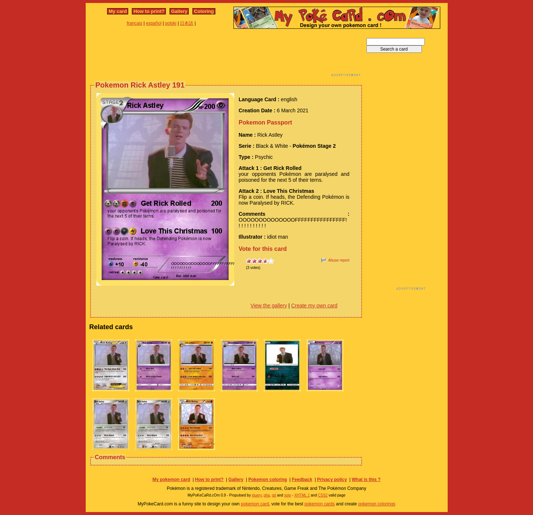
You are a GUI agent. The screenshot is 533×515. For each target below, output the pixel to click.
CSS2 (323, 495)
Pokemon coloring (267, 479)
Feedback (302, 479)
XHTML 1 (302, 495)
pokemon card (255, 504)
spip (287, 495)
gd (274, 495)
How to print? (148, 11)
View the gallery (268, 305)
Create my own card (314, 305)
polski (171, 23)
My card (118, 11)
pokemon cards (319, 504)
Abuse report (338, 260)
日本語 (186, 23)
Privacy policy (332, 479)
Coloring (203, 11)
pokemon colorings (377, 504)
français (134, 23)
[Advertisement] (226, 54)
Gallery (179, 11)
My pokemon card (171, 479)
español (153, 23)
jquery (257, 495)
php (267, 495)
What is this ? (366, 479)
